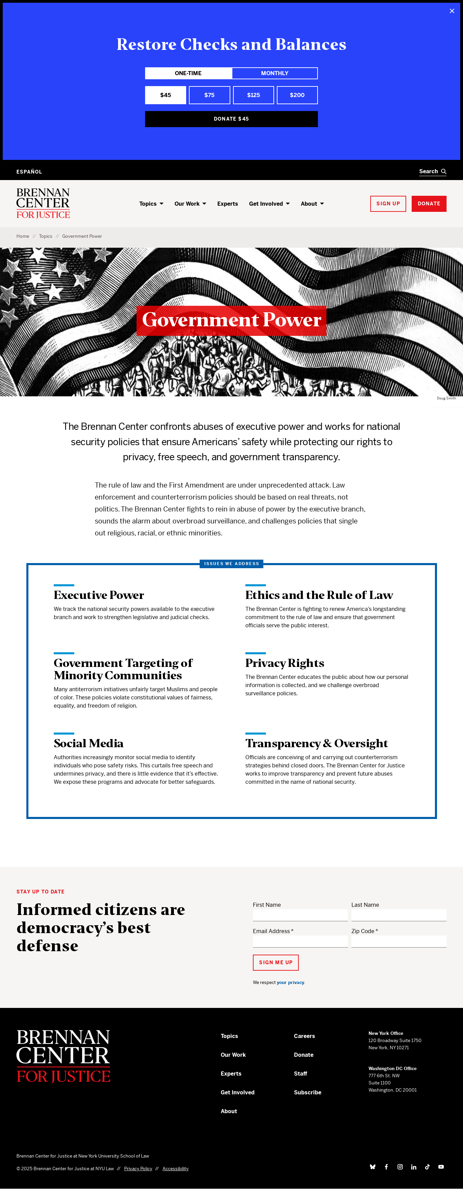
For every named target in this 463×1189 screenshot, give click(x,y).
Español (29, 172)
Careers (304, 1036)
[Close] (452, 11)
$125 (253, 95)
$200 (297, 95)
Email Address (271, 931)
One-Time (188, 73)
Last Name (365, 904)
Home (22, 236)
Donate (303, 1054)
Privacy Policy (138, 1169)
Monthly (274, 73)
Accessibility (176, 1169)
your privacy (290, 982)
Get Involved (266, 203)
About (309, 203)
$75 (209, 95)
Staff (300, 1073)
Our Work (187, 203)
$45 (165, 95)
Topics (148, 203)
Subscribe (307, 1092)
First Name (267, 904)
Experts (227, 203)
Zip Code (362, 931)
